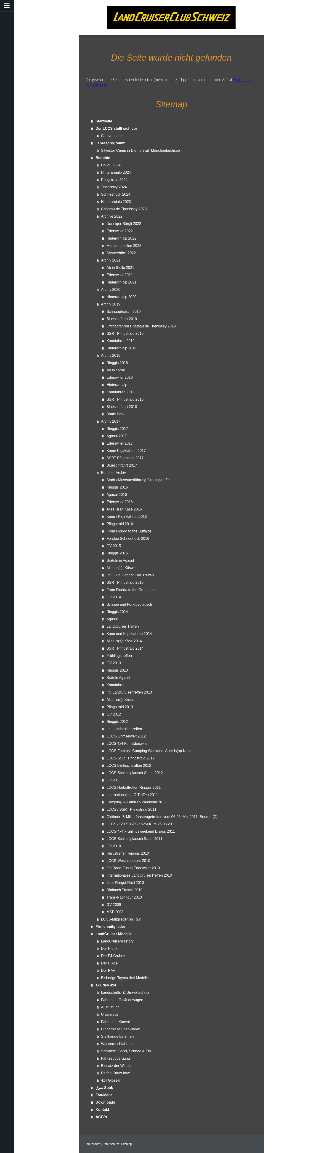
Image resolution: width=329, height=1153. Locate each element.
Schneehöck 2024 (115, 194)
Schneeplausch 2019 (123, 311)
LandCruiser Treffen (122, 626)
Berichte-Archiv (113, 473)
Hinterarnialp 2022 (121, 238)
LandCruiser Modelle (114, 934)
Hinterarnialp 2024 (116, 172)
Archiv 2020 (110, 290)
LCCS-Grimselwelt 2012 (126, 736)
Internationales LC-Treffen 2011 (132, 795)
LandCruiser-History (117, 941)
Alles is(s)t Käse (119, 700)
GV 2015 (113, 546)
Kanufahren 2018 (120, 392)
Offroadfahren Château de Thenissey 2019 (141, 326)
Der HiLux (109, 948)
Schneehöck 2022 (121, 253)
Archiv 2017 (110, 421)
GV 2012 (113, 714)
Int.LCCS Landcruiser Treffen (130, 575)
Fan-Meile (104, 1095)
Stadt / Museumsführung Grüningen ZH (138, 480)
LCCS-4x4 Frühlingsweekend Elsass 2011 (140, 831)
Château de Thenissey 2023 (124, 209)
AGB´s (101, 1117)
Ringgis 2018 (117, 363)
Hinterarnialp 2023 (116, 202)
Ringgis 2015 (117, 553)
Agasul (112, 619)
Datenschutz (111, 1144)
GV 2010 (113, 846)
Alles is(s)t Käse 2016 (124, 509)
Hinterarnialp (116, 385)
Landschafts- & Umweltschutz (125, 992)
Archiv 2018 (110, 355)
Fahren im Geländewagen (122, 1000)
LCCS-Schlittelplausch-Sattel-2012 (134, 773)
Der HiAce (109, 963)
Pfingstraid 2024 (114, 180)
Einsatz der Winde (116, 1066)
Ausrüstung (110, 1007)
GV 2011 (113, 780)
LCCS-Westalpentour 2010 (128, 861)
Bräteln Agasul (118, 678)
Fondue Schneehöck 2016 (127, 538)
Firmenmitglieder (110, 927)
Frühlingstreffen (119, 656)
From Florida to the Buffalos (128, 531)
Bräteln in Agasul (120, 560)
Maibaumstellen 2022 (123, 246)
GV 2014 (113, 597)
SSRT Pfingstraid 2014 (124, 648)
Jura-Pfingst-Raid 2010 (125, 883)
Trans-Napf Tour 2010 (124, 897)
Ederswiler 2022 (119, 231)
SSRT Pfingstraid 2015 (124, 582)
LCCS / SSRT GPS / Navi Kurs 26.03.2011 (141, 824)
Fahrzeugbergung (115, 1058)
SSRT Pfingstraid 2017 (124, 458)
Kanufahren (115, 685)
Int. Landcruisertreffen (124, 729)
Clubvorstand (111, 136)
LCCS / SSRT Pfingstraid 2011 (131, 809)
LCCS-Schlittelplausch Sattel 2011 (134, 839)
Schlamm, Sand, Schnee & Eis (126, 1051)
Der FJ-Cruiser (113, 956)
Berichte (103, 158)
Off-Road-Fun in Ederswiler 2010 (133, 868)
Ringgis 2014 (117, 612)
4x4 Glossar (110, 1080)
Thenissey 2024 (114, 187)
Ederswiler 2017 (119, 443)
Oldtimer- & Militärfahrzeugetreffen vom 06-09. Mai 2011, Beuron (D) (162, 817)
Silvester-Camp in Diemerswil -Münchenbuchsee (140, 150)
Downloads (105, 1102)
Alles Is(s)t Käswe (120, 568)
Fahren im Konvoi (115, 1022)
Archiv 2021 (110, 260)
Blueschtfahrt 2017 (121, 465)
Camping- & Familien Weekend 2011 (136, 802)
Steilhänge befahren (117, 1036)
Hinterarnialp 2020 (121, 297)
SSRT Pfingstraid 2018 (124, 399)
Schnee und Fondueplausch (129, 604)
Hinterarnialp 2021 (121, 282)
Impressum (93, 1144)
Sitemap (126, 1144)
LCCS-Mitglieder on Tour (121, 919)
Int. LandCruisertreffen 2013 (129, 692)
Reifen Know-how (115, 1073)
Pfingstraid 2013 (119, 707)
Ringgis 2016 (117, 487)
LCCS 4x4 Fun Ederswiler (127, 743)
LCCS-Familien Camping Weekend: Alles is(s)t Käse (148, 751)
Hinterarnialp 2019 (121, 348)
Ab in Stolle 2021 (120, 268)
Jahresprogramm (110, 143)
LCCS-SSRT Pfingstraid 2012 (130, 758)
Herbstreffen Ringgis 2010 (127, 853)
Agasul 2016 (116, 495)
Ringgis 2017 (117, 429)
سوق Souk (104, 1088)
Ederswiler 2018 (119, 377)
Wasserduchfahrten (117, 1044)
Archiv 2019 (110, 304)
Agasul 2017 (116, 436)
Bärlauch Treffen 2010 (124, 890)
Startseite (104, 121)
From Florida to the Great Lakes (132, 590)
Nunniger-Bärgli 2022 (123, 224)
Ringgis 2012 (117, 722)
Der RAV (108, 970)
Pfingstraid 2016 (119, 524)
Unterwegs (109, 1014)
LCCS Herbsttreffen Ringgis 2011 (133, 787)
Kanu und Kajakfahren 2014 (129, 634)
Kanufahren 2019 (120, 341)
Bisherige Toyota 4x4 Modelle (125, 978)
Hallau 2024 (110, 165)
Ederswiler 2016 (119, 502)
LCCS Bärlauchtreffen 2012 (128, 765)
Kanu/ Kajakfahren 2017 (126, 451)
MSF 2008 (114, 912)
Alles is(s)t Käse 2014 (124, 641)
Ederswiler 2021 (119, 275)
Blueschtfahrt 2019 (121, 319)
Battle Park (115, 414)
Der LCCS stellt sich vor (116, 128)
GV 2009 (113, 905)
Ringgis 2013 (117, 670)
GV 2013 (113, 663)
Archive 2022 (111, 216)
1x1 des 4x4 (106, 985)
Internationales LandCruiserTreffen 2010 (139, 875)
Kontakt (102, 1110)
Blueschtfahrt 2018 (121, 407)
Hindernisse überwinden (120, 1029)
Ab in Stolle (115, 370)
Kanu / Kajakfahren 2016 (126, 516)
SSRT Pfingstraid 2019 (124, 333)
